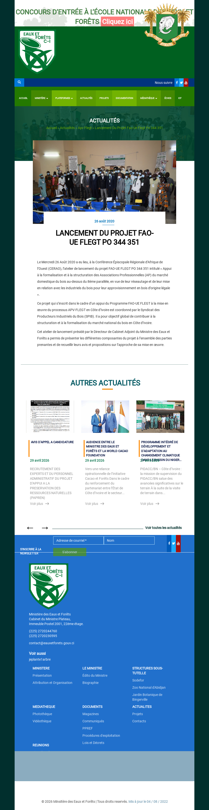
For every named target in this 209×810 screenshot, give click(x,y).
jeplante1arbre (40, 659)
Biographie (90, 683)
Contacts (139, 721)
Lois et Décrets (93, 743)
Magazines (90, 714)
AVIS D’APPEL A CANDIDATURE (52, 442)
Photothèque (42, 714)
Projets (104, 98)
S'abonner (69, 552)
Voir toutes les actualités (163, 528)
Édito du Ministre (94, 675)
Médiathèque (148, 98)
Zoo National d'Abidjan (149, 687)
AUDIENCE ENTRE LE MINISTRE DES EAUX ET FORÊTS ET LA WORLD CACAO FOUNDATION (107, 448)
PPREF (87, 728)
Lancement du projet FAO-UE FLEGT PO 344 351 (104, 237)
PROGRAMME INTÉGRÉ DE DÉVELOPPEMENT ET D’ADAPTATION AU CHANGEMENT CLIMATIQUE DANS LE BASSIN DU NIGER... (161, 448)
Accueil (23, 98)
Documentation (124, 98)
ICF (179, 98)
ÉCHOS (167, 98)
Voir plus (36, 504)
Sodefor (138, 680)
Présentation (42, 675)
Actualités (86, 98)
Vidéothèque (42, 721)
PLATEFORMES (64, 98)
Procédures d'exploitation (101, 735)
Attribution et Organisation (52, 683)
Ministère (41, 98)
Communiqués (93, 721)
